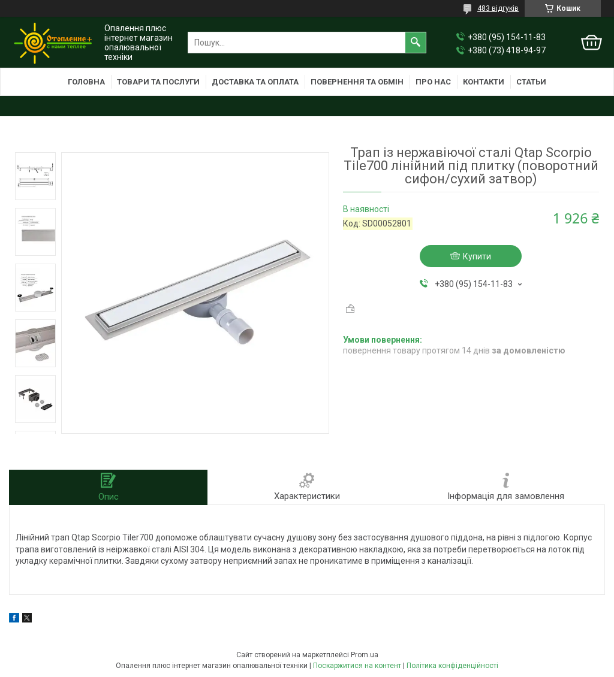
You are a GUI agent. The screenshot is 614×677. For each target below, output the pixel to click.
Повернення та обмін (357, 81)
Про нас (433, 81)
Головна (86, 81)
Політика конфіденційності (452, 665)
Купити (477, 256)
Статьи (531, 81)
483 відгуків (498, 8)
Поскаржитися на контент (357, 665)
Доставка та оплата (255, 81)
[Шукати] (415, 42)
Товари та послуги (158, 81)
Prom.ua (364, 655)
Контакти (483, 81)
